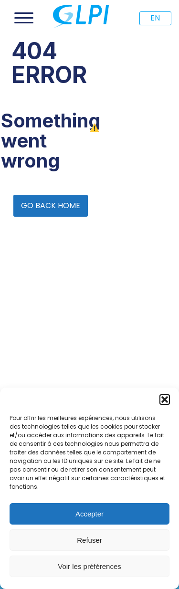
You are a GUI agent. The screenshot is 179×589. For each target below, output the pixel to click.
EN (155, 17)
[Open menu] (23, 18)
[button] (164, 399)
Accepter (89, 514)
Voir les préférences (89, 566)
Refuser (89, 540)
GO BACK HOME (50, 205)
